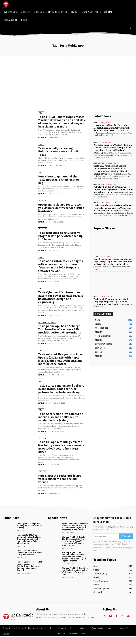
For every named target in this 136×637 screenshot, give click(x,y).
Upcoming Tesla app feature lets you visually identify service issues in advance (61, 208)
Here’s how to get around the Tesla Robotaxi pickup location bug (59, 180)
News (41, 113)
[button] (129, 28)
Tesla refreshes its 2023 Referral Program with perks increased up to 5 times (60, 236)
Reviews (42, 472)
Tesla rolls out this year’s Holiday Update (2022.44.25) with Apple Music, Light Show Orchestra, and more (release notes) (60, 359)
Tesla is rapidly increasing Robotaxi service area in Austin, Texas (59, 152)
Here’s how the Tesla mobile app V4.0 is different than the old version (59, 480)
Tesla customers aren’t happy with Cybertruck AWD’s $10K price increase (29, 553)
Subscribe (126, 537)
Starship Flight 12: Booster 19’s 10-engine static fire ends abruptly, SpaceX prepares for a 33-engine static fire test (73, 542)
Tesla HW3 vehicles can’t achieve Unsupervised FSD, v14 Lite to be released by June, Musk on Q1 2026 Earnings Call (110, 170)
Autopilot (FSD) (99, 163)
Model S (96, 122)
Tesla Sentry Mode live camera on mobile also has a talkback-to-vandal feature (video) (60, 418)
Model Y (42, 439)
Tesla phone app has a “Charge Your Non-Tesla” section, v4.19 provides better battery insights (59, 330)
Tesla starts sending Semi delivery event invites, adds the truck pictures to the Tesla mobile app (61, 389)
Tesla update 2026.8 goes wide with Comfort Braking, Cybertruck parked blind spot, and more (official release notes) (29, 540)
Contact (6, 634)
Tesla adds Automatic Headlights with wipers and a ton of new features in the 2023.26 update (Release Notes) (60, 266)
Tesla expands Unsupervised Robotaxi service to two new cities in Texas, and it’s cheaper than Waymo (112, 207)
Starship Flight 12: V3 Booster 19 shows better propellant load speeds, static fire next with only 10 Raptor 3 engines (73, 557)
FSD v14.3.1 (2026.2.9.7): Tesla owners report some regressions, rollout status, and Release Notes (113, 189)
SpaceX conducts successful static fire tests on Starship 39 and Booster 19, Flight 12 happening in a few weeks (74, 527)
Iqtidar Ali (42, 137)
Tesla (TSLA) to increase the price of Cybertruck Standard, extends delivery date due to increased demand (29, 565)
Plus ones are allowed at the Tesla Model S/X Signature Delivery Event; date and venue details (113, 128)
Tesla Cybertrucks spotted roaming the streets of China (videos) (29, 526)
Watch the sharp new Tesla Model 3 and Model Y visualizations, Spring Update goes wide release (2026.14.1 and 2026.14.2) (113, 149)
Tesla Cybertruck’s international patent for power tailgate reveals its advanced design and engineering (60, 297)
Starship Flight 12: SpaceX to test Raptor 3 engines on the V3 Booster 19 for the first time (74, 571)
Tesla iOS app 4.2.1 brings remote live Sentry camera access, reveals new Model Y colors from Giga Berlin (61, 447)
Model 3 (42, 201)
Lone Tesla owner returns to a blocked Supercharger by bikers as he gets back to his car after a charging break (113, 261)
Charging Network (47, 322)
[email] (106, 537)
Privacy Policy (44, 629)
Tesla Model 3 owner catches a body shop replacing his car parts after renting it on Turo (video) (111, 301)
